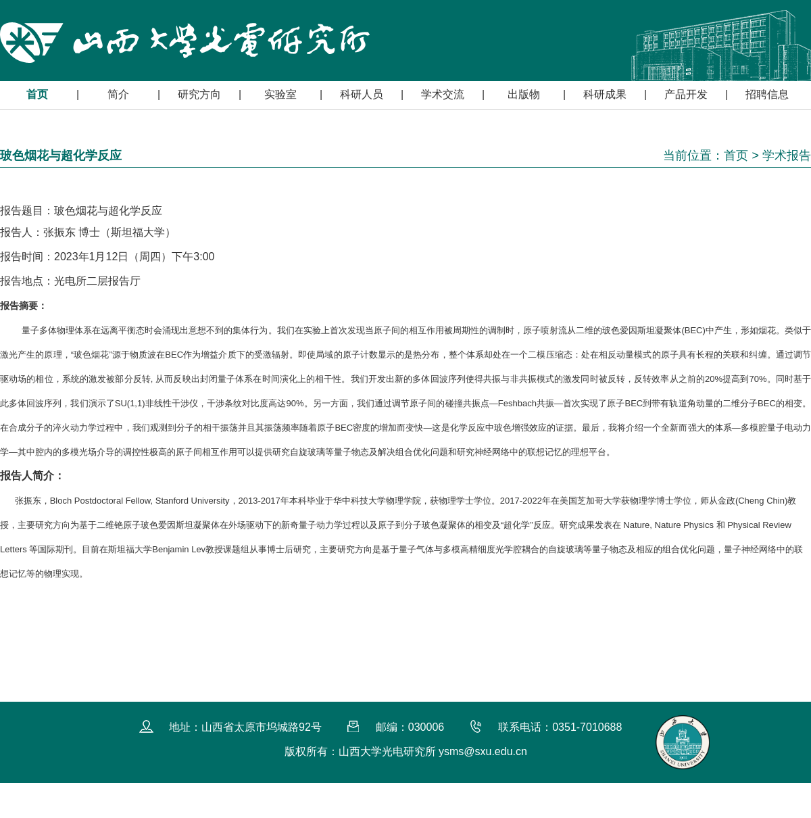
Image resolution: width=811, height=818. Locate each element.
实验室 (280, 94)
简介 (118, 94)
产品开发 (686, 94)
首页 (37, 94)
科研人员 (361, 94)
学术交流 (442, 94)
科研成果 (604, 94)
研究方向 (199, 94)
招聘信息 (767, 94)
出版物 (524, 94)
